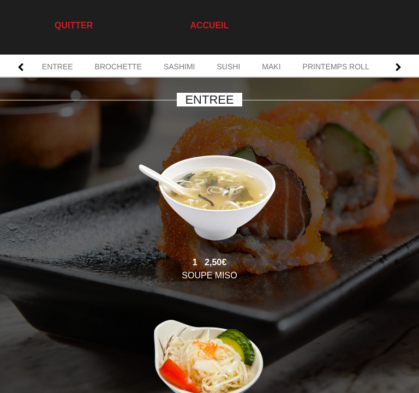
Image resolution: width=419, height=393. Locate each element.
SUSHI (229, 66)
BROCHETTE (118, 66)
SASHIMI (179, 66)
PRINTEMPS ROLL (336, 66)
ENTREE (57, 66)
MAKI (271, 66)
